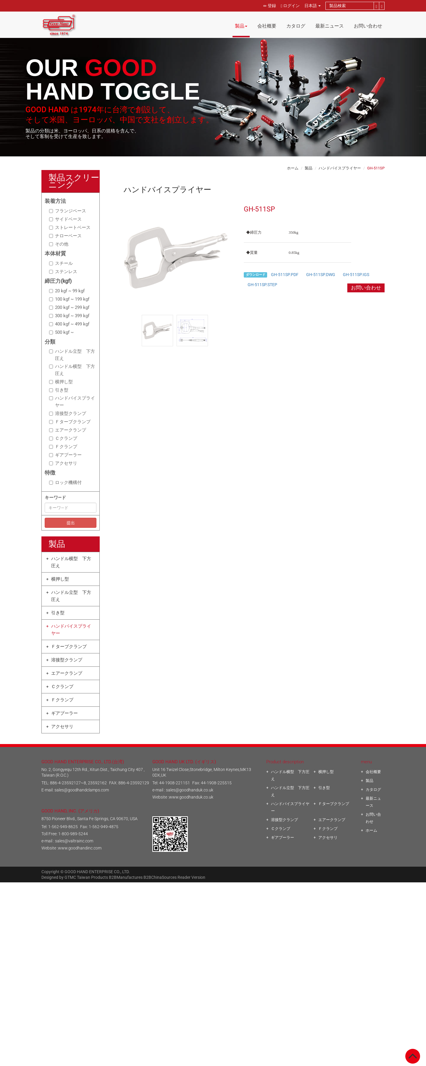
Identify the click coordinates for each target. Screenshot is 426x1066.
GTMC (70, 877)
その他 (58, 244)
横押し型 (61, 381)
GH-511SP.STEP (262, 284)
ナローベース (65, 235)
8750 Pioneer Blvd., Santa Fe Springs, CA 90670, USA (89, 818)
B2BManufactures (126, 877)
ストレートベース (70, 227)
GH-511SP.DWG (320, 274)
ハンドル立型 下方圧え (72, 355)
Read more (188, 950)
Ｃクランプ (63, 438)
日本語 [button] (312, 5)
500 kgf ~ (61, 332)
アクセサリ (63, 463)
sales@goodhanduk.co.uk (189, 790)
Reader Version (191, 877)
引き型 (58, 390)
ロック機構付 (65, 482)
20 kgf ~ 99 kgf (67, 291)
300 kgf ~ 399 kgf (69, 315)
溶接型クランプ (67, 413)
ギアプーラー (65, 455)
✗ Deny (213, 907)
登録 (269, 5)
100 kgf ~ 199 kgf (69, 299)
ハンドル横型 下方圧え (72, 370)
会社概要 (266, 26)
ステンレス (63, 271)
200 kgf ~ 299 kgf (69, 307)
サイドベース (65, 219)
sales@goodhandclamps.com (81, 790)
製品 (241, 26)
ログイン (290, 5)
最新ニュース (329, 26)
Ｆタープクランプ (70, 421)
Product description (285, 761)
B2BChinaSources (160, 877)
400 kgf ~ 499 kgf (69, 324)
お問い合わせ (368, 26)
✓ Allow (213, 900)
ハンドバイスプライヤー (72, 401)
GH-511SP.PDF (284, 274)
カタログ (295, 26)
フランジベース (67, 211)
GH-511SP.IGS (356, 274)
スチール (61, 263)
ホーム (292, 168)
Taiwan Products (92, 877)
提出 (71, 522)
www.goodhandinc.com (79, 848)
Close (213, 886)
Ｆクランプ (63, 446)
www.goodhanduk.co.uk (191, 797)
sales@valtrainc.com (74, 841)
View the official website (226, 950)
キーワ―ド (55, 497)
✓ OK (290, 1062)
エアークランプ (67, 430)
